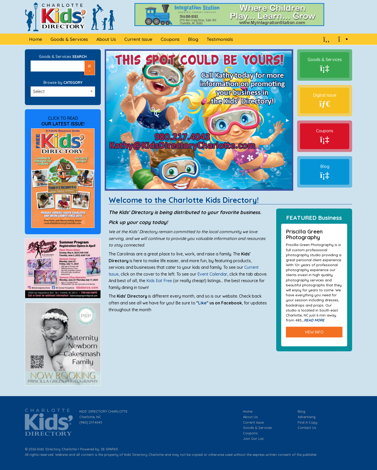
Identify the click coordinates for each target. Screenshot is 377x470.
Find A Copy (307, 422)
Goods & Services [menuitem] (69, 39)
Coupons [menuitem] (170, 39)
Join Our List (253, 438)
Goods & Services (325, 59)
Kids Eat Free (159, 280)
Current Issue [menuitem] (138, 39)
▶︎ (289, 120)
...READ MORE (313, 320)
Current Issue (253, 422)
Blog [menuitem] (193, 39)
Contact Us (307, 427)
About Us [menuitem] (106, 39)
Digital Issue (324, 95)
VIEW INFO (314, 332)
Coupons (324, 130)
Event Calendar (212, 274)
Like (202, 302)
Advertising (306, 417)
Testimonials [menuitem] (220, 39)
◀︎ (112, 120)
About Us (250, 417)
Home (247, 411)
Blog (324, 166)
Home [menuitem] (35, 39)
